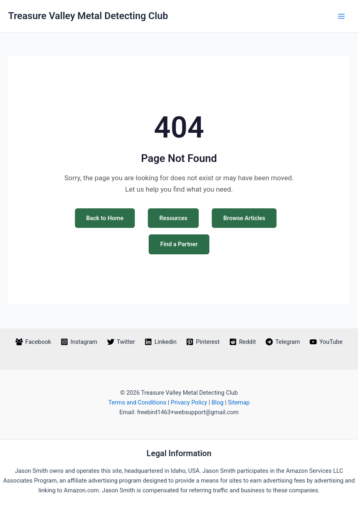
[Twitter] (121, 341)
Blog (218, 402)
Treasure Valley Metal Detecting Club (88, 16)
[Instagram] (78, 341)
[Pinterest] (203, 341)
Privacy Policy (189, 402)
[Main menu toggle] (341, 16)
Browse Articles (244, 218)
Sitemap (239, 402)
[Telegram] (282, 341)
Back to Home (105, 218)
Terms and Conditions (137, 402)
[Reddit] (242, 341)
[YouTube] (326, 341)
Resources (173, 218)
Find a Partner (179, 244)
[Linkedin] (160, 341)
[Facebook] (33, 341)
